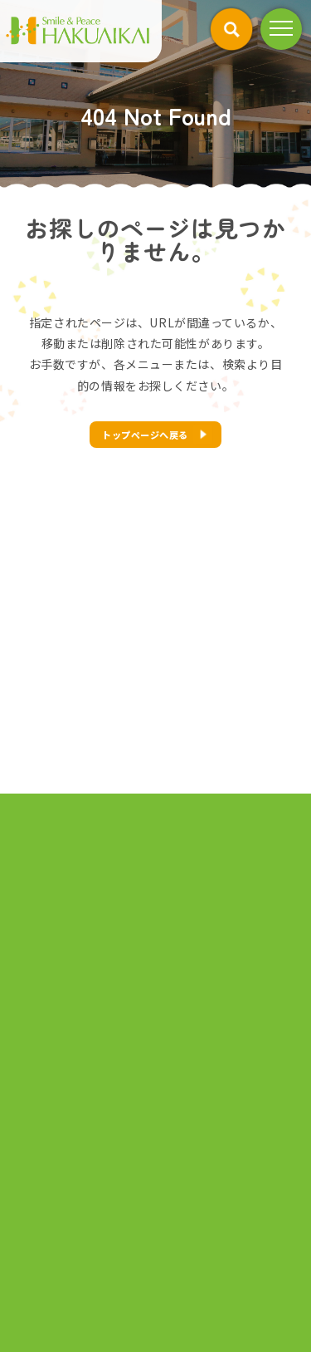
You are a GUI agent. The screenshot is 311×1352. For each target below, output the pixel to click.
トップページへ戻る (145, 434)
